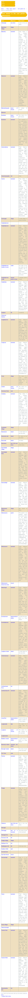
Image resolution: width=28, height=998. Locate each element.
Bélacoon (3, 112)
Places (3, 3)
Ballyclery (3, 31)
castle (12, 265)
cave (12, 753)
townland (13, 31)
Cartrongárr (4, 218)
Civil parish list (21, 8)
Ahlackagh (3, 22)
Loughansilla (4, 724)
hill (11, 312)
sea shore (13, 22)
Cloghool (3, 312)
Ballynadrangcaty (5, 108)
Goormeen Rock (5, 391)
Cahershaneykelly (5, 176)
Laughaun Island (5, 651)
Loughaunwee (4, 735)
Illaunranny (3, 443)
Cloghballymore (4, 223)
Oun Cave (3, 753)
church (12, 583)
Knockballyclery (4, 622)
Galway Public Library (6, 996)
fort (11, 176)
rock (12, 391)
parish (12, 512)
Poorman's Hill (4, 837)
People (3, 5)
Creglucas (3, 342)
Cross (2, 376)
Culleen (3, 386)
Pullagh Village (4, 840)
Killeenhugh (4, 587)
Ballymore (3, 76)
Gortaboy (3, 393)
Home (2, 2)
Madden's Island (5, 738)
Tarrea (2, 894)
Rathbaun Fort (4, 843)
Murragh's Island (5, 748)
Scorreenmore (4, 851)
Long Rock (3, 718)
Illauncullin (3, 440)
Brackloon (3, 115)
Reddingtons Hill (5, 846)
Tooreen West (4, 957)
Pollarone (3, 823)
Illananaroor (4, 431)
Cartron (3, 178)
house (12, 854)
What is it (13, 20)
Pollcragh (3, 827)
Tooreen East (4, 930)
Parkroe (3, 756)
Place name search (11, 8)
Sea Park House (5, 854)
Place (2, 20)
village (12, 27)
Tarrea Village (4, 924)
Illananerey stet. (5, 436)
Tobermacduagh (5, 927)
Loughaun (3, 729)
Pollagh (3, 788)
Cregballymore (4, 319)
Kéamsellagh (4, 482)
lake (12, 724)
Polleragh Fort (4, 834)
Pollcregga (3, 830)
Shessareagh (4, 857)
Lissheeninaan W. (5, 690)
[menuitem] (9, 2)
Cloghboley (3, 282)
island (12, 431)
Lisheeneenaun (4, 655)
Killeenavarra (4, 512)
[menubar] (14, 4)
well (12, 849)
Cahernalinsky (4, 147)
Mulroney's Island (5, 744)
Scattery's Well (4, 849)
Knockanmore (4, 616)
